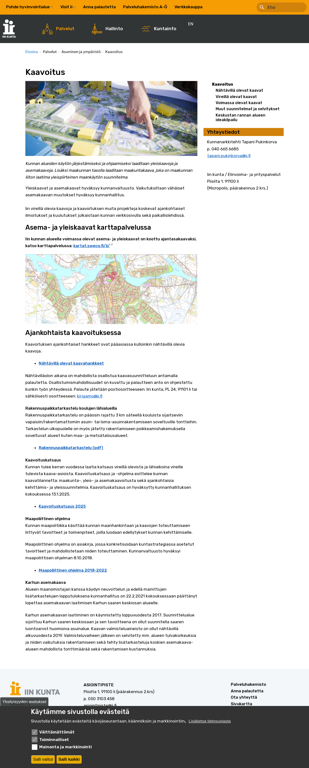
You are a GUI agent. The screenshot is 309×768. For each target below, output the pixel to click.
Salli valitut (43, 759)
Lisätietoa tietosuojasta (210, 721)
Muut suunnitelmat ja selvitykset (248, 109)
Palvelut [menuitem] (65, 28)
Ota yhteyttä (244, 697)
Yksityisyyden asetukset (24, 701)
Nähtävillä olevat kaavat (239, 90)
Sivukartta (241, 703)
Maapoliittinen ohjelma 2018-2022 (73, 570)
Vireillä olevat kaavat (236, 96)
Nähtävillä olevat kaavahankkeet (71, 363)
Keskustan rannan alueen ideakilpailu (240, 117)
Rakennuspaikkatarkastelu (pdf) (71, 447)
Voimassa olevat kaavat (239, 102)
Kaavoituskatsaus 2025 (62, 506)
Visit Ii (68, 6)
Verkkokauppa (188, 6)
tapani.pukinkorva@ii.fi (229, 155)
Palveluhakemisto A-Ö (145, 6)
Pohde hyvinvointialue (29, 6)
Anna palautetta (99, 6)
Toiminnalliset (54, 739)
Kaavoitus (222, 84)
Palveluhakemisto (248, 684)
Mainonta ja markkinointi (65, 746)
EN (212, 6)
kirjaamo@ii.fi (89, 396)
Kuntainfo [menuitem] (165, 28)
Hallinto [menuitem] (114, 28)
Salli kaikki (69, 759)
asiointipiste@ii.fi (100, 705)
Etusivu (31, 51)
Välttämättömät (57, 732)
